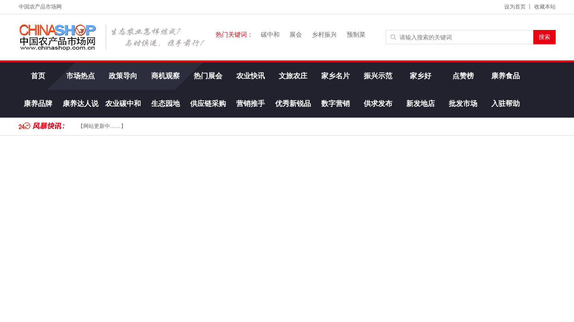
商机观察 (165, 76)
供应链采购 (207, 103)
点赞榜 (462, 76)
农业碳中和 (122, 103)
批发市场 (462, 103)
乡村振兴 (324, 34)
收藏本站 (545, 7)
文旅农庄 (292, 76)
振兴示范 (377, 76)
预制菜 (356, 34)
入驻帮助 (505, 103)
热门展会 (207, 76)
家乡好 (420, 76)
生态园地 (165, 103)
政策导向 (122, 76)
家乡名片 (335, 76)
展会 (295, 34)
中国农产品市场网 (40, 7)
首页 (37, 76)
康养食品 (505, 76)
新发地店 (420, 103)
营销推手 (250, 103)
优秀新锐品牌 (292, 109)
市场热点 (80, 76)
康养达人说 (80, 103)
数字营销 (335, 103)
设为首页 (515, 7)
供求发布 (377, 103)
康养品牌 (37, 103)
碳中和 (270, 34)
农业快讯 (250, 76)
